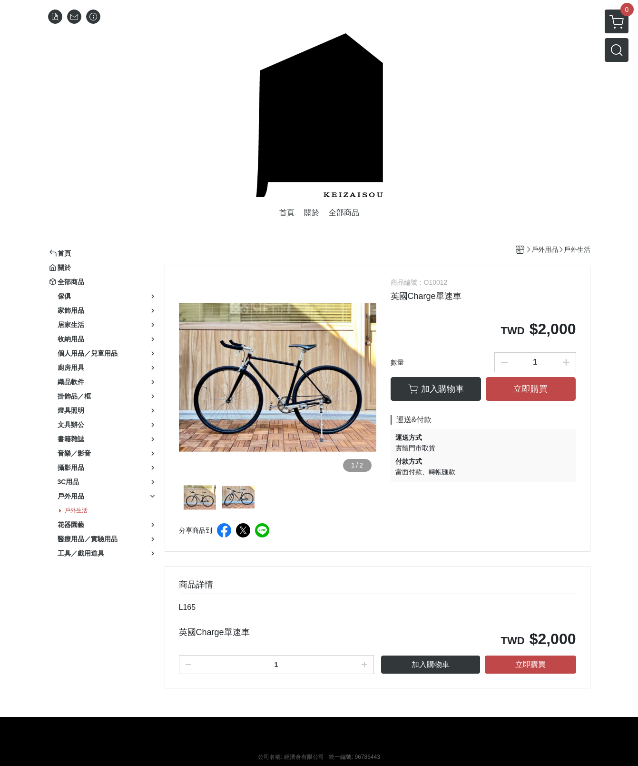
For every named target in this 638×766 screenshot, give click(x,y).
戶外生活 (76, 510)
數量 (397, 362)
